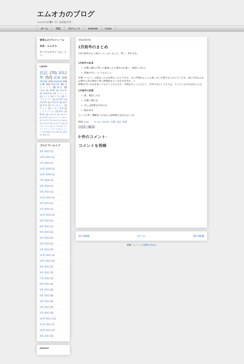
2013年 (44, 81)
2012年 (105, 121)
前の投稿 (198, 235)
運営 (65, 132)
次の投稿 (84, 235)
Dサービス (57, 117)
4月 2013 (45, 237)
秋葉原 (48, 132)
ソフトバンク (47, 111)
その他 (61, 123)
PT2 (45, 105)
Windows (47, 93)
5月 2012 (45, 289)
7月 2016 (45, 180)
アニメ (43, 108)
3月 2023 (45, 151)
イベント (62, 93)
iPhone (51, 123)
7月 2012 (45, 278)
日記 (58, 28)
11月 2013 (45, 214)
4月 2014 (45, 203)
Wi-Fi (55, 120)
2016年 (43, 102)
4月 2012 (45, 295)
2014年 (63, 90)
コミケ (46, 96)
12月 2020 (45, 168)
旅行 (61, 111)
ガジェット (74, 28)
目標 (124, 121)
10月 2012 (45, 260)
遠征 (44, 135)
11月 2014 (45, 197)
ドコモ (57, 96)
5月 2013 (45, 232)
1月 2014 (45, 208)
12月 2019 (45, 174)
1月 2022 (45, 162)
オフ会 (56, 126)
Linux (108, 28)
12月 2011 (45, 318)
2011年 (55, 84)
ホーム (44, 28)
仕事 (113, 121)
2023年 (63, 114)
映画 (42, 114)
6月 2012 (45, 283)
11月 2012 (45, 255)
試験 (57, 132)
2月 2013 (45, 243)
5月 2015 (45, 191)
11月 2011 (45, 324)
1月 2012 (45, 312)
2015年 (60, 99)
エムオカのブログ (66, 14)
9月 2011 (45, 335)
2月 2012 (45, 307)
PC (48, 120)
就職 (52, 90)
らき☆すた (45, 126)
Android (93, 28)
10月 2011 (45, 330)
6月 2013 (45, 226)
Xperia (64, 120)
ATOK (45, 117)
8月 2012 (45, 272)
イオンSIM (57, 108)
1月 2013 (45, 249)
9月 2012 (45, 266)
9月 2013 (45, 220)
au (44, 123)
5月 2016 (45, 185)
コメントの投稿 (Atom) (144, 245)
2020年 (52, 114)
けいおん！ (57, 105)
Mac (65, 102)
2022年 (55, 102)
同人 (60, 87)
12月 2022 (45, 157)
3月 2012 (45, 301)
